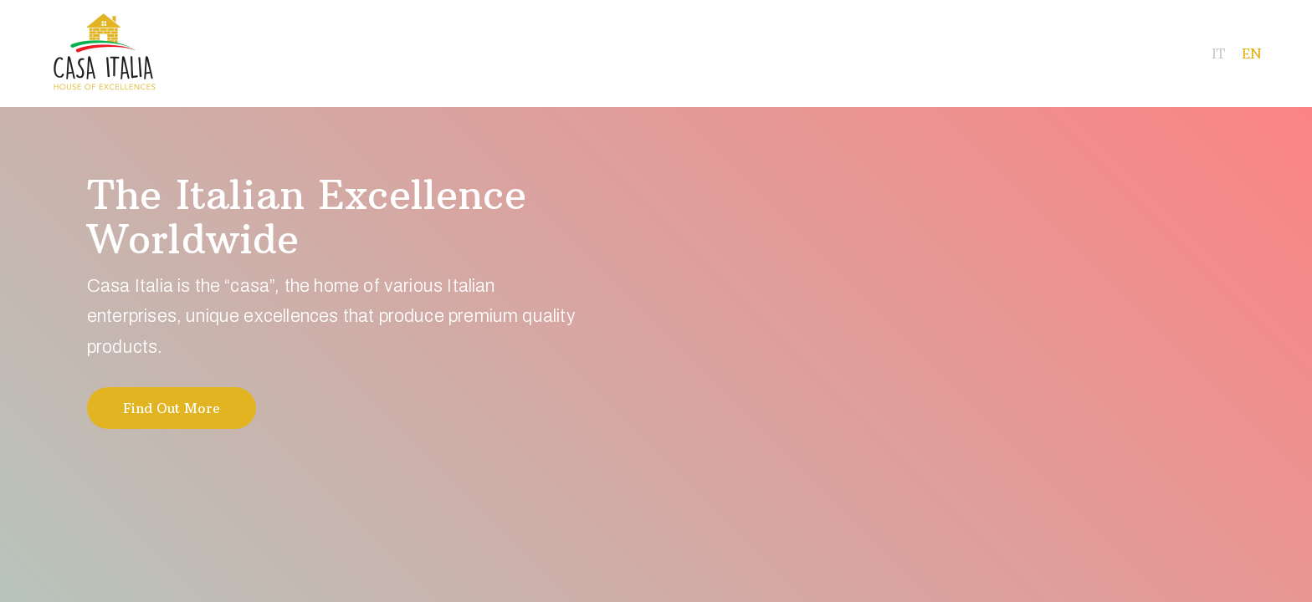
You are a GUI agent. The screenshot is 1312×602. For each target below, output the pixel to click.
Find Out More (171, 408)
